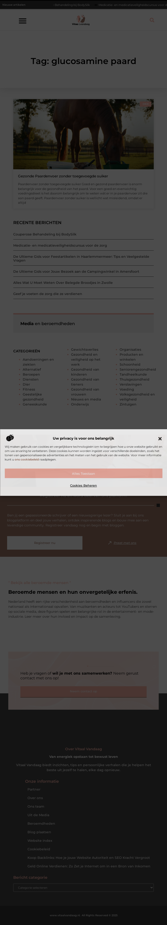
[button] (160, 438)
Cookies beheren (83, 485)
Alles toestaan (83, 473)
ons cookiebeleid (27, 459)
